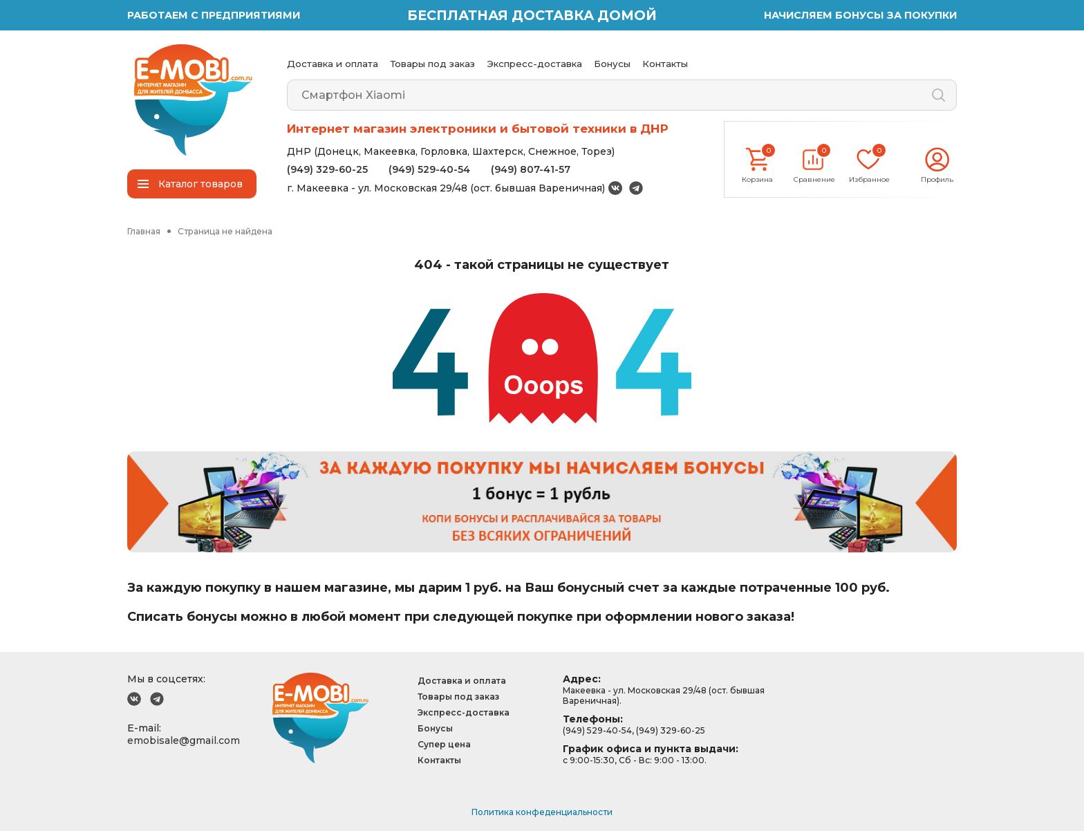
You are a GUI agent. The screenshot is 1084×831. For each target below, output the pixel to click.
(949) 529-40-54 (429, 169)
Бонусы (612, 63)
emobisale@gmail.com (183, 740)
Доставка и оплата (332, 63)
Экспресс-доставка (534, 63)
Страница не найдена (225, 231)
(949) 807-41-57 (530, 169)
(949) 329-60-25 (327, 169)
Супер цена (444, 744)
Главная (143, 231)
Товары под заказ (432, 63)
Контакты (665, 63)
